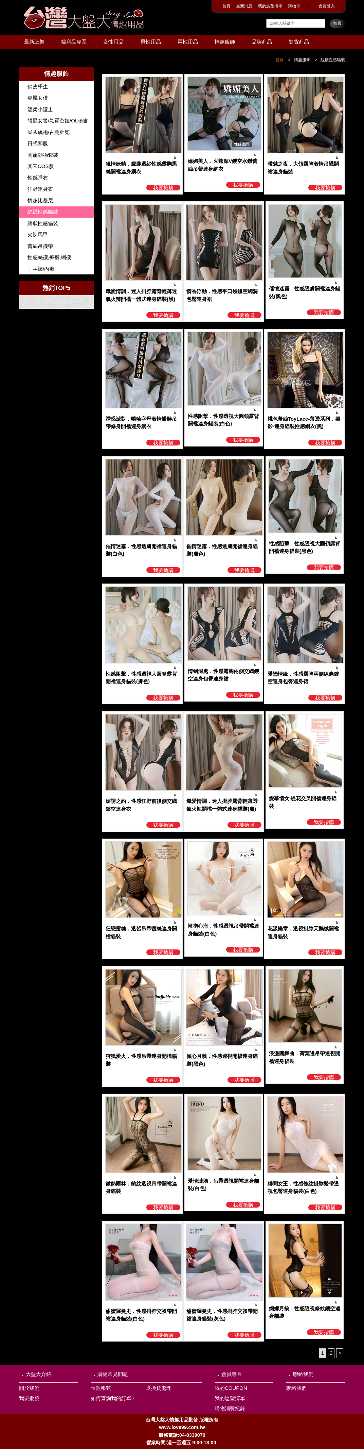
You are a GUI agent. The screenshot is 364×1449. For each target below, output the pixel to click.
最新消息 (244, 6)
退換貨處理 (158, 1388)
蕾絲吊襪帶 (40, 246)
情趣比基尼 (40, 200)
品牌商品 (262, 42)
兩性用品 (188, 42)
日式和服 (38, 143)
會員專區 (231, 1374)
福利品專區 (74, 42)
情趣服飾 (225, 42)
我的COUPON (231, 1388)
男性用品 (151, 42)
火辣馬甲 (38, 234)
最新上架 (34, 42)
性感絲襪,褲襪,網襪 (49, 257)
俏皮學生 (38, 86)
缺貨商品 (299, 42)
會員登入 (326, 6)
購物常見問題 (112, 1374)
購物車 (300, 6)
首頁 (226, 6)
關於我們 (29, 1388)
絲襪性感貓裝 (333, 59)
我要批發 (29, 1398)
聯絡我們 (303, 1374)
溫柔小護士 (40, 109)
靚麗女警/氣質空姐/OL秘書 (58, 120)
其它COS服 (41, 166)
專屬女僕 (38, 98)
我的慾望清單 (270, 6)
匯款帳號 (101, 1388)
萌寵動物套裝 (43, 155)
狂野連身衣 (40, 189)
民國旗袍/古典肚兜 (49, 132)
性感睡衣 (38, 178)
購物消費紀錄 (230, 1408)
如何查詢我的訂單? (112, 1398)
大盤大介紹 (38, 1374)
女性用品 (113, 42)
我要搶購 (163, 187)
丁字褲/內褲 (41, 269)
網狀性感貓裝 (43, 223)
